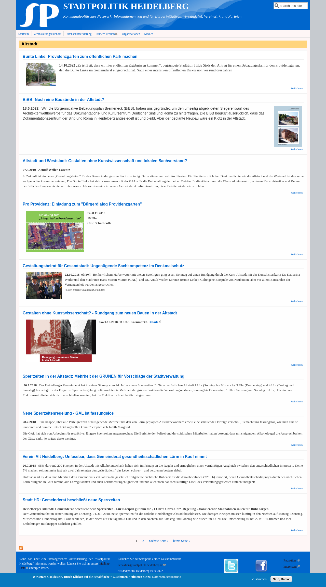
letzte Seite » (181, 541)
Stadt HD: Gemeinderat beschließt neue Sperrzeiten (71, 500)
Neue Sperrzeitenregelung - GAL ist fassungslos (68, 413)
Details (154, 322)
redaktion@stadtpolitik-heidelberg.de (142, 565)
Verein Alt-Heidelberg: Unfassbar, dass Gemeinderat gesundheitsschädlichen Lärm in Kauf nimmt (115, 456)
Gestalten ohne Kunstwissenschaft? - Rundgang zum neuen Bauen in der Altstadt (100, 313)
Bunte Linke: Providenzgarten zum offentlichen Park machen (80, 56)
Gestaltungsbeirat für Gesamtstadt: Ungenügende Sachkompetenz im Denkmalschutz (103, 266)
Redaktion (291, 560)
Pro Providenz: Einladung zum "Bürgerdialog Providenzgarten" (82, 204)
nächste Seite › (158, 541)
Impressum (291, 566)
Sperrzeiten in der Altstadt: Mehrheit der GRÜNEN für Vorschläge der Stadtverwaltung (103, 376)
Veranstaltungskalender (47, 34)
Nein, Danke (281, 579)
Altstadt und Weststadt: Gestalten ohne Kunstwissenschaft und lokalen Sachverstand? (105, 161)
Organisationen (131, 34)
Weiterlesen (297, 88)
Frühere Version (107, 34)
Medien (148, 34)
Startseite (24, 34)
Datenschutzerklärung (78, 34)
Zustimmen (259, 579)
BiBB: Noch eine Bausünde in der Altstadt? (63, 99)
